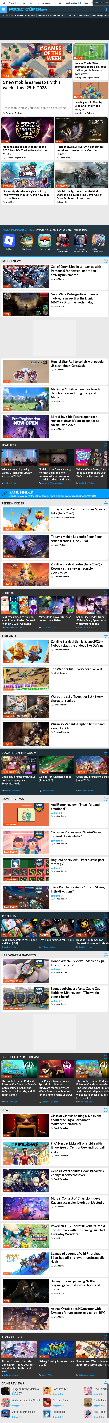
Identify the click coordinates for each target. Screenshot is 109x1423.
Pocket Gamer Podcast (20, 1057)
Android (12, 3)
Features (84, 3)
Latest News (11, 261)
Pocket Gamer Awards (79, 15)
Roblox (22, 3)
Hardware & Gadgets (18, 955)
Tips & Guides (71, 3)
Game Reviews (12, 799)
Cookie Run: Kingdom (25, 15)
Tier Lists (58, 3)
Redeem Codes (43, 3)
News (31, 3)
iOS (3, 3)
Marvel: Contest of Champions (52, 15)
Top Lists (8, 916)
